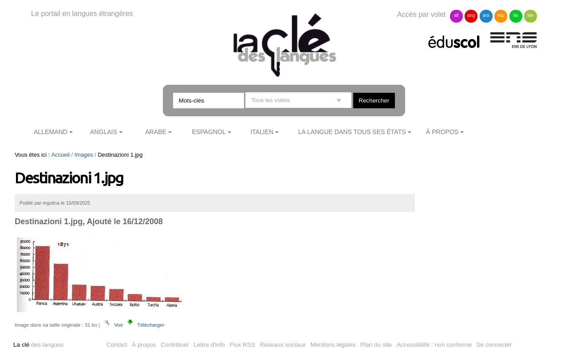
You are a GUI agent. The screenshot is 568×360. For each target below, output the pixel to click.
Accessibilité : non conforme (434, 344)
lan (530, 15)
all (456, 15)
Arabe (155, 131)
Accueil (60, 154)
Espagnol (208, 131)
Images (84, 154)
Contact (116, 344)
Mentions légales (333, 344)
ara (486, 15)
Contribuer (175, 344)
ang (471, 15)
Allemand (50, 131)
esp (500, 15)
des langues (38, 344)
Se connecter (494, 344)
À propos (442, 131)
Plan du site (376, 344)
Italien (261, 131)
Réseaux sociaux (283, 344)
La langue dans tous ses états (352, 131)
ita (515, 15)
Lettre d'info (209, 344)
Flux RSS (242, 344)
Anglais (103, 131)
